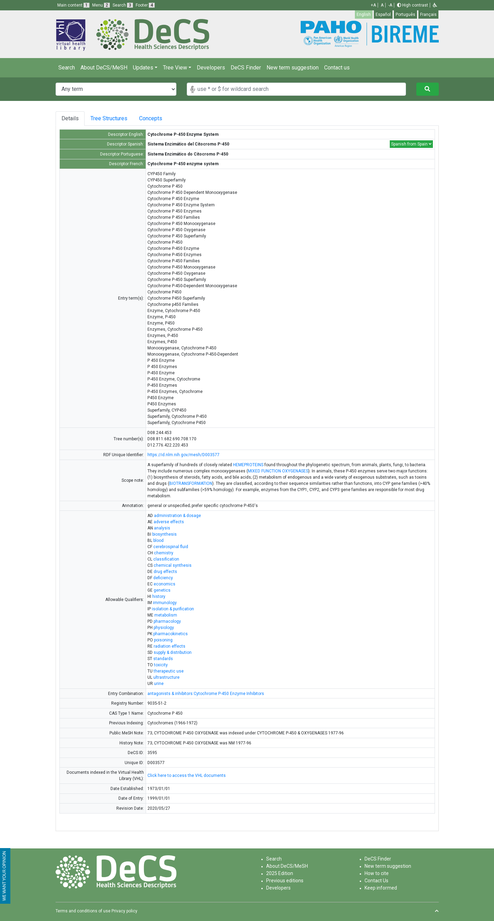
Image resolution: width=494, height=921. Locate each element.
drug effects (165, 571)
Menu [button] (101, 5)
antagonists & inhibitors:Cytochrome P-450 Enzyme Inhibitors (205, 693)
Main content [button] (73, 5)
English (364, 14)
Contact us (337, 67)
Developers (211, 67)
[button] (435, 5)
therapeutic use (169, 671)
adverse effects (169, 521)
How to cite (377, 873)
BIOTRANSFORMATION (190, 483)
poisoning (163, 640)
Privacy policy (124, 911)
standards (163, 658)
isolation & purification (173, 609)
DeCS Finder (246, 67)
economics (164, 584)
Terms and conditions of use (83, 911)
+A (373, 5)
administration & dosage (177, 515)
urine (159, 683)
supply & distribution (173, 652)
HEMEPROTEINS (248, 464)
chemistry (163, 553)
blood (158, 540)
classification (166, 559)
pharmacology (167, 621)
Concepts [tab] (153, 118)
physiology (164, 627)
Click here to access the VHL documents (186, 775)
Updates (143, 67)
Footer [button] (145, 5)
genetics (162, 590)
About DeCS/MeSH (103, 67)
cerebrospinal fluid (170, 546)
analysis (162, 528)
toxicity (161, 664)
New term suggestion (293, 67)
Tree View (175, 67)
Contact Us (376, 880)
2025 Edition (279, 873)
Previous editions (284, 880)
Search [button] (123, 5)
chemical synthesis (173, 565)
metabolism (165, 615)
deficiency (163, 577)
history (158, 596)
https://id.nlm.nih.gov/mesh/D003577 (183, 454)
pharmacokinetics (170, 633)
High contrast (412, 5)
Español (383, 14)
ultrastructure (166, 677)
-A (390, 5)
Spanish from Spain (411, 144)
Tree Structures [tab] (108, 118)
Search (66, 67)
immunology (165, 602)
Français (428, 14)
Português (405, 14)
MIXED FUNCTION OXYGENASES (278, 471)
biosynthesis (164, 534)
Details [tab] (70, 118)
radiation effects (169, 646)
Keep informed (381, 888)
